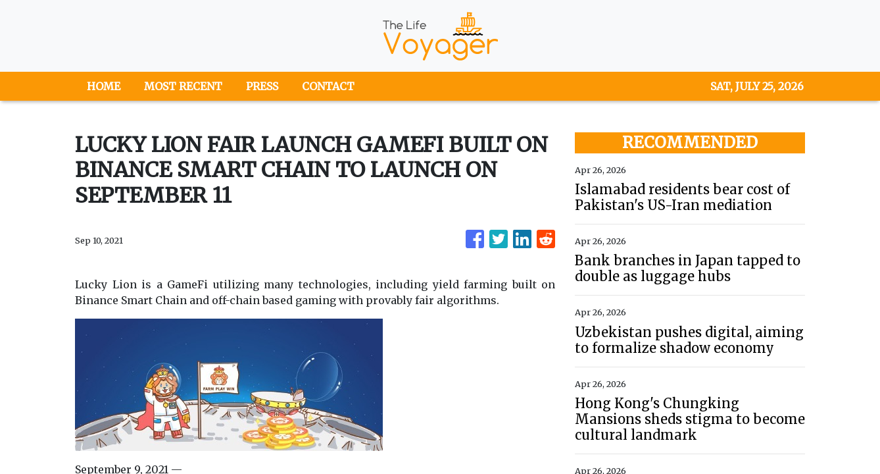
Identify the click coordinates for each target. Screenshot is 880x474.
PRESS (262, 86)
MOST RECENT (183, 86)
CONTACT (328, 86)
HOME (103, 86)
